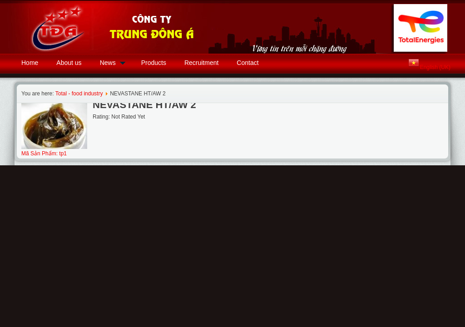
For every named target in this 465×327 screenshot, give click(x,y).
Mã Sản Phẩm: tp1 (44, 153)
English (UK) (435, 67)
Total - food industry (79, 93)
